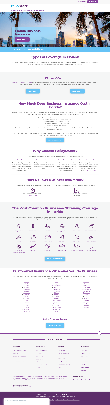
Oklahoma (86, 282)
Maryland (56, 284)
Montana (56, 295)
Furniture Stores (47, 241)
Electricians (47, 250)
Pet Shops (62, 241)
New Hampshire (56, 300)
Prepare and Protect (64, 365)
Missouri (56, 293)
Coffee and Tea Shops (18, 231)
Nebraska (56, 296)
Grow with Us (85, 368)
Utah (86, 296)
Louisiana (27, 311)
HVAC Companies (62, 250)
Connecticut (26, 293)
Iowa (27, 306)
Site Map (51, 400)
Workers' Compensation (19, 356)
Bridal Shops (76, 230)
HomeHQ (15, 353)
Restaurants (76, 241)
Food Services (39, 356)
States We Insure (21, 10)
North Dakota (56, 309)
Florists (48, 230)
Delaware (27, 295)
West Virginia (86, 304)
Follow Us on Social (64, 353)
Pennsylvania (86, 286)
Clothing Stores (91, 241)
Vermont (86, 298)
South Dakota (86, 291)
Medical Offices (91, 250)
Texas (86, 295)
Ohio (56, 311)
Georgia (27, 296)
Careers (83, 370)
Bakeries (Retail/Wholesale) (62, 231)
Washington (86, 302)
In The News (62, 350)
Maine (56, 282)
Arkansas (26, 287)
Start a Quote (92, 2)
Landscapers (33, 250)
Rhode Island (86, 287)
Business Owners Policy (19, 350)
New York (56, 306)
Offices (19, 241)
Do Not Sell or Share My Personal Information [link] (68, 400)
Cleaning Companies (77, 250)
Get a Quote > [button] (22, 39)
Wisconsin (86, 306)
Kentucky (26, 309)
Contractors (33, 241)
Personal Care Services (42, 365)
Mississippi (56, 291)
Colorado (26, 291)
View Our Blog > (78, 376)
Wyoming (86, 307)
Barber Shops (33, 230)
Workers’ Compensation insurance (22, 83)
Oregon (86, 284)
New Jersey (56, 302)
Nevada (56, 298)
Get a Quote (84, 350)
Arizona (27, 286)
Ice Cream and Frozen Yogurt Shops (19, 251)
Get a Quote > (33, 195)
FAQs (60, 368)
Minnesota (57, 289)
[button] (46, 400)
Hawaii (27, 298)
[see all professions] (55, 260)
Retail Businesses (40, 368)
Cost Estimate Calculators (66, 362)
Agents (83, 365)
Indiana (27, 304)
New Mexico (56, 304)
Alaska (27, 284)
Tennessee (86, 293)
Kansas (27, 307)
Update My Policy (86, 353)
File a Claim (84, 356)
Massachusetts (56, 286)
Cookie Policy (7, 402)
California (27, 289)
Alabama (26, 282)
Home (13, 10)
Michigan (56, 287)
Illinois (27, 302)
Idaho (26, 300)
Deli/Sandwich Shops (91, 230)
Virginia (86, 300)
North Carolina (56, 307)
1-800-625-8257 (81, 2)
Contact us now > (91, 170)
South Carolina (86, 289)
